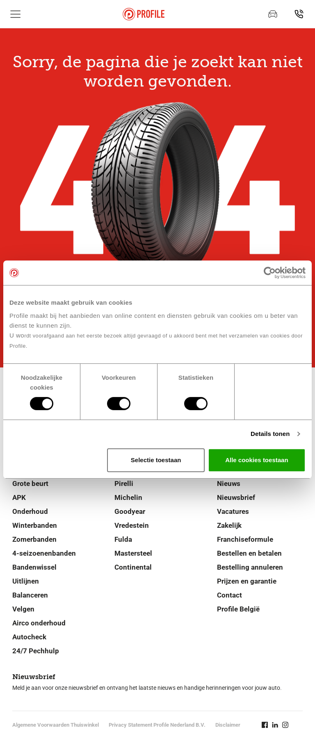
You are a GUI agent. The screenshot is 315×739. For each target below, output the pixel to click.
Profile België (238, 609)
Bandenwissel (34, 567)
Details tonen (270, 433)
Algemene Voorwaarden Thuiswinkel (55, 725)
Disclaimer (227, 725)
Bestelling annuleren (250, 567)
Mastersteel (133, 553)
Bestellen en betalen (249, 553)
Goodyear (129, 511)
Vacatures (233, 511)
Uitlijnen (25, 581)
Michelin (128, 497)
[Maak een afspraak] (273, 14)
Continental (133, 567)
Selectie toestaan (156, 459)
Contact (229, 595)
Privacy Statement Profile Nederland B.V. (157, 725)
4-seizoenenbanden (44, 553)
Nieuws (228, 483)
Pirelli (123, 483)
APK (19, 497)
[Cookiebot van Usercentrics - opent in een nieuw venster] (270, 273)
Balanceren (30, 595)
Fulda (123, 539)
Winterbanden (34, 525)
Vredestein (131, 525)
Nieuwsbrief (236, 497)
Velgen (23, 609)
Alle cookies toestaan (256, 459)
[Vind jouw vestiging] (299, 14)
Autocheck (29, 637)
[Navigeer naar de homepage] (143, 14)
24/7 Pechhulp (35, 651)
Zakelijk (229, 525)
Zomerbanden (34, 539)
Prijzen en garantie (246, 581)
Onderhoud (30, 511)
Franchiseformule (245, 539)
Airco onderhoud (39, 623)
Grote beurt (30, 483)
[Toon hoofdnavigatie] (15, 14)
